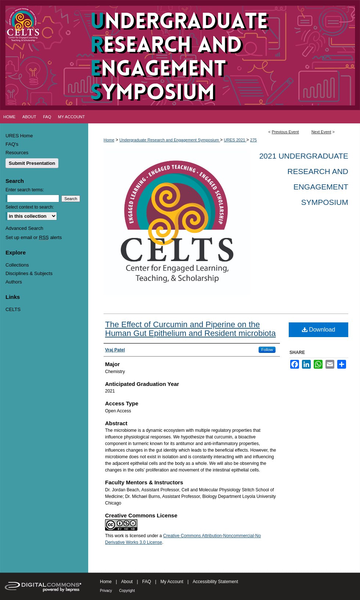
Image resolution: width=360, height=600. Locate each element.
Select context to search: (30, 207)
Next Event (321, 132)
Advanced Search (24, 228)
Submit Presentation (32, 163)
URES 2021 (235, 140)
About (127, 581)
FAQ (146, 581)
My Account (172, 581)
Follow (267, 349)
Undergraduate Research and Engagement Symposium (169, 140)
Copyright (127, 591)
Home (109, 140)
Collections (17, 265)
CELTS (13, 309)
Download (318, 329)
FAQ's (12, 144)
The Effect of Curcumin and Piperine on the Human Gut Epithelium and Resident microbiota (190, 329)
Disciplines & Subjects (29, 273)
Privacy (106, 591)
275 (253, 140)
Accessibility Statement (215, 581)
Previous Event (285, 132)
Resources (17, 152)
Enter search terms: (25, 189)
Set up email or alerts (34, 237)
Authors (14, 282)
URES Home (19, 135)
